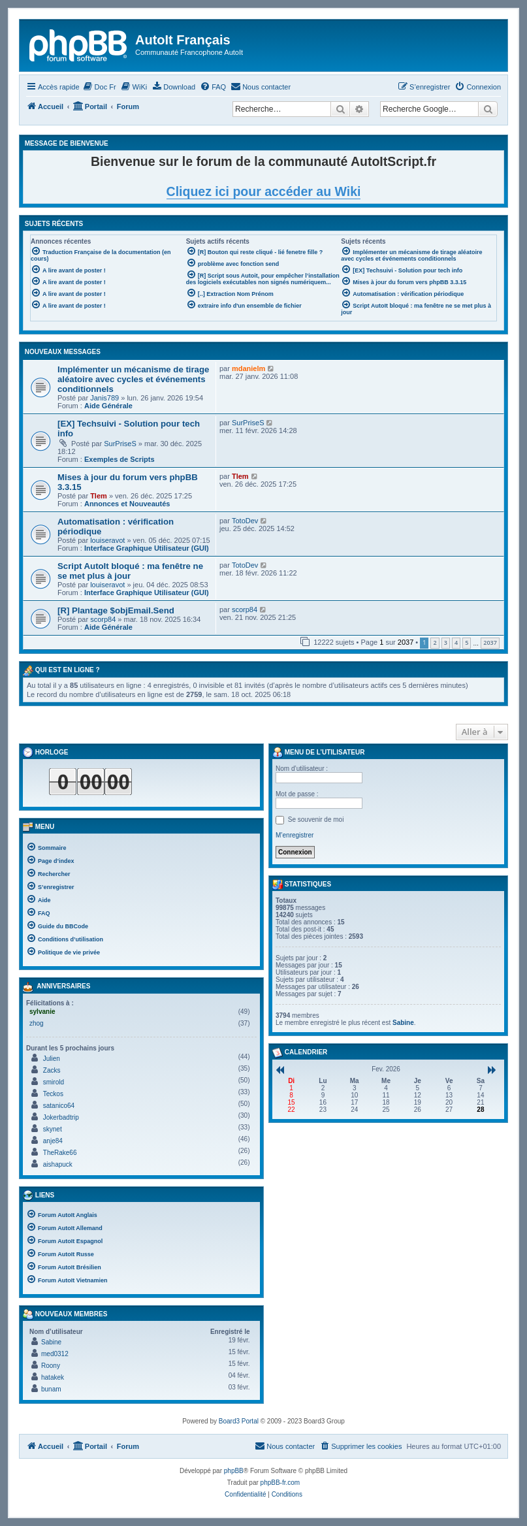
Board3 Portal (239, 1421)
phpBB (234, 1470)
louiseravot (107, 540)
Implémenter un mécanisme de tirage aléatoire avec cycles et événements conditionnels (133, 379)
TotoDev (245, 521)
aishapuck (57, 1164)
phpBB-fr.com (280, 1482)
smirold (53, 1082)
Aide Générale (108, 406)
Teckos (53, 1093)
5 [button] (466, 642)
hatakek (52, 1377)
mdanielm (248, 368)
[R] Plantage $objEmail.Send (115, 610)
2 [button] (434, 642)
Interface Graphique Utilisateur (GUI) (146, 548)
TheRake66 (60, 1152)
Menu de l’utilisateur (318, 752)
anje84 (53, 1140)
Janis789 (104, 398)
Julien (51, 1058)
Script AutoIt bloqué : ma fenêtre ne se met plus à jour (130, 571)
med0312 (55, 1353)
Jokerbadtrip (61, 1117)
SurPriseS (120, 443)
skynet (52, 1129)
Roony (50, 1365)
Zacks (52, 1070)
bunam (51, 1389)
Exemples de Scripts (119, 459)
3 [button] (445, 642)
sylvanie (42, 1011)
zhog (36, 1023)
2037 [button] (490, 642)
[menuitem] (99, 87)
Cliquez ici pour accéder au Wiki (264, 191)
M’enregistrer (294, 835)
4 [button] (456, 642)
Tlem (98, 496)
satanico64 (58, 1105)
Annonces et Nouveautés (127, 504)
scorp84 (103, 619)
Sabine (51, 1342)
